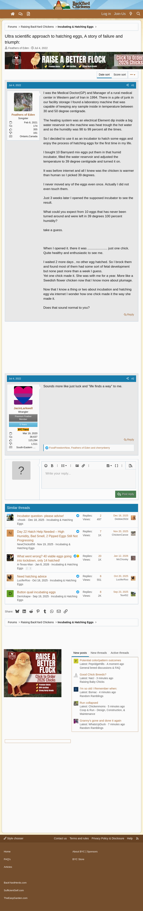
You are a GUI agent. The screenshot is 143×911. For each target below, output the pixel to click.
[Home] (12, 14)
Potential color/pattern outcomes (100, 660)
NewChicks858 (26, 544)
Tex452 (124, 595)
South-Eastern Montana (29, 447)
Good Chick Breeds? (93, 674)
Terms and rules (79, 845)
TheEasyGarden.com (16, 899)
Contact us (60, 845)
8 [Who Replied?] (100, 576)
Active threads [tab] (120, 652)
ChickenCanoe (120, 534)
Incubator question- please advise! (40, 516)
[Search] (138, 14)
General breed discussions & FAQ (100, 667)
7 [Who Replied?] (100, 531)
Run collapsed (89, 702)
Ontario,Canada (28, 136)
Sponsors (93, 857)
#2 (132, 378)
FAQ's (7, 864)
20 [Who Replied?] (99, 556)
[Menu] (4, 14)
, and (79, 447)
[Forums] (20, 14)
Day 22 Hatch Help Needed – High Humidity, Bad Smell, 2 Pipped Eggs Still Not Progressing (47, 536)
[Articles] (28, 14)
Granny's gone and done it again (100, 720)
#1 (132, 85)
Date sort (104, 74)
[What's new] (131, 14)
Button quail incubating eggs (36, 592)
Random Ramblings (91, 696)
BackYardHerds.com (16, 884)
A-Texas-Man (25, 564)
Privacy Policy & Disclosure (108, 845)
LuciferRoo (23, 580)
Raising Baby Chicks (92, 681)
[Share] (127, 85)
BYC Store (79, 864)
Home (7, 857)
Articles (8, 872)
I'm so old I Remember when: (98, 688)
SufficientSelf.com (14, 892)
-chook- (21, 519)
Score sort (120, 74)
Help (130, 845)
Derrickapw (24, 596)
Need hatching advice (32, 576)
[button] (46, 466)
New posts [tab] (80, 652)
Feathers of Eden (18, 48)
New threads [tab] (99, 652)
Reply (130, 314)
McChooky (122, 559)
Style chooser (13, 845)
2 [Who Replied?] (100, 515)
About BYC (79, 857)
